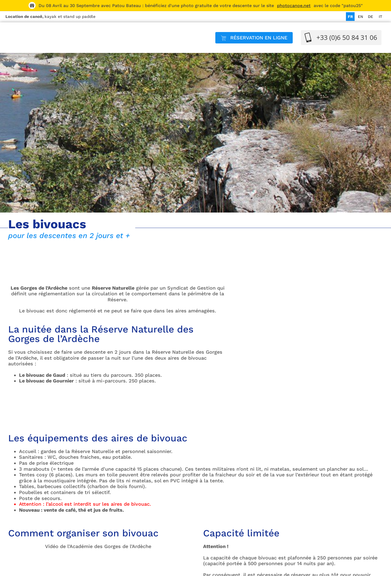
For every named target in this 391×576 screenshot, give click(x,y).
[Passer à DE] (370, 16)
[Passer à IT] (380, 16)
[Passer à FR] (350, 16)
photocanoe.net (294, 5)
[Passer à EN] (360, 16)
